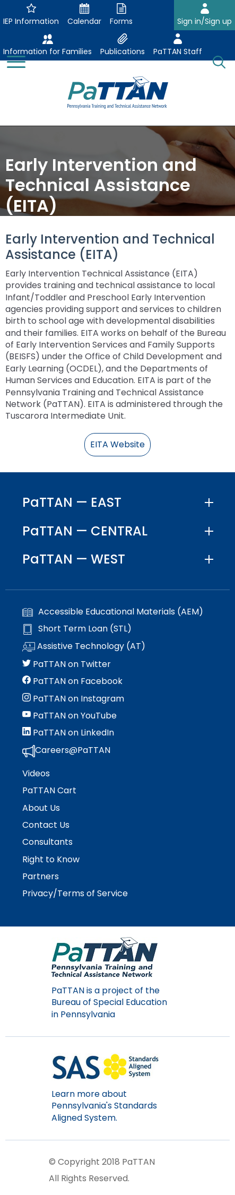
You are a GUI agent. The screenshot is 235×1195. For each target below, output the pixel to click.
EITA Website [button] (117, 444)
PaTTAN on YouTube (69, 716)
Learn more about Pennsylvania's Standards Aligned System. (104, 1106)
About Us (41, 808)
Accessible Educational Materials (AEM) (112, 612)
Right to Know (51, 859)
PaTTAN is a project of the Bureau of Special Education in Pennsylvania (109, 1002)
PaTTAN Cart (49, 790)
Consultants (47, 842)
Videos (36, 774)
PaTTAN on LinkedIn (68, 733)
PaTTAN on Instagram (73, 699)
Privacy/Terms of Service (75, 893)
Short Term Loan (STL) (77, 629)
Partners (40, 876)
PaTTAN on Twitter (66, 664)
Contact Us (45, 825)
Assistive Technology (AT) (83, 646)
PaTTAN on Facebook (72, 681)
